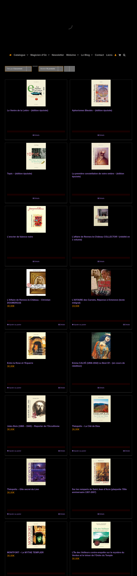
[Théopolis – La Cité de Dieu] (101, 408)
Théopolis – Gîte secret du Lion (23, 489)
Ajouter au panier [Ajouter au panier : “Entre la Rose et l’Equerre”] (15, 388)
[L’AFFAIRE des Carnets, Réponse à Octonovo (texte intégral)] (101, 282)
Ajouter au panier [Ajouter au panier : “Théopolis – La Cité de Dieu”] (80, 451)
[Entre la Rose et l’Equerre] (36, 345)
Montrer (47, 69)
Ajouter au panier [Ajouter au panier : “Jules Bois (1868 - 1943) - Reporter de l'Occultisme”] (15, 451)
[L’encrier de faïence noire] (36, 219)
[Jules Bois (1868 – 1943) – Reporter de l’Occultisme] (36, 408)
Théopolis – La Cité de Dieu (86, 426)
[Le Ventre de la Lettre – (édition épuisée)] (36, 93)
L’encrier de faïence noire (20, 237)
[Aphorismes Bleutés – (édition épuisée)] (101, 93)
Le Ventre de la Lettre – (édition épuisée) (27, 110)
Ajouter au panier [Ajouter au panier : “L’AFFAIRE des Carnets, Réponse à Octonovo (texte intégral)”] (80, 325)
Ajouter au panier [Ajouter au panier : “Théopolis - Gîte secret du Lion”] (15, 514)
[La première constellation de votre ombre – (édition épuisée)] (101, 156)
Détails (37, 135)
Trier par (14, 69)
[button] (124, 55)
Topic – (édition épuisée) (19, 173)
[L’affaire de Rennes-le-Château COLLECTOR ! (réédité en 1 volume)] (101, 219)
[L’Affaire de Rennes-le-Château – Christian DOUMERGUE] (36, 282)
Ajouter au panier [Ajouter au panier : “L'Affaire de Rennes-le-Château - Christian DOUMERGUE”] (15, 325)
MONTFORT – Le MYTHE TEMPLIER (25, 552)
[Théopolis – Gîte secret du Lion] (36, 472)
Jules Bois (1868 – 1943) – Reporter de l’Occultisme (33, 426)
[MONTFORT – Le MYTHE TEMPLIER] (36, 535)
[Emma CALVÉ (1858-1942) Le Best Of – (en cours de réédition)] (101, 345)
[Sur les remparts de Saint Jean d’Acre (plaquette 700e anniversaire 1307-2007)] (101, 472)
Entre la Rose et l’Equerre (20, 363)
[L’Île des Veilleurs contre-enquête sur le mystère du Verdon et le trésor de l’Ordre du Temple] (101, 535)
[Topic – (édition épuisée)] (36, 156)
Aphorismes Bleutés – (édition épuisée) (92, 110)
